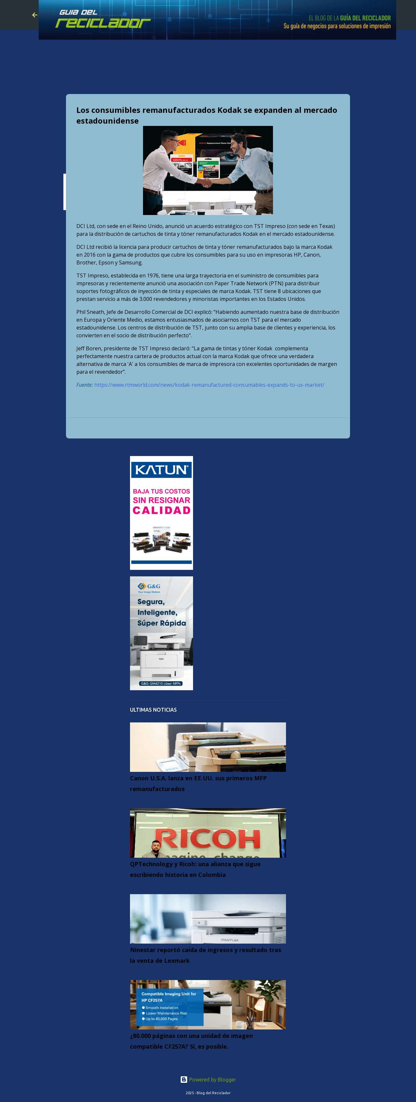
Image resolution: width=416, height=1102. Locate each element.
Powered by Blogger (208, 1079)
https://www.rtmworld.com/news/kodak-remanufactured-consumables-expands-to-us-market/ (209, 384)
